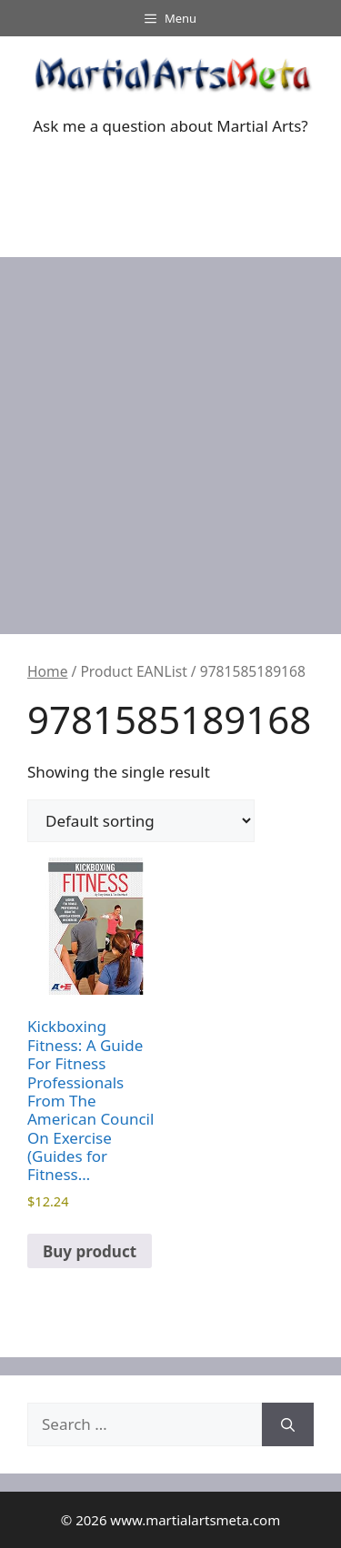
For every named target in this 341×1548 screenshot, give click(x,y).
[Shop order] (141, 820)
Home (47, 671)
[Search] (288, 1424)
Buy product (89, 1251)
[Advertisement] (170, 436)
